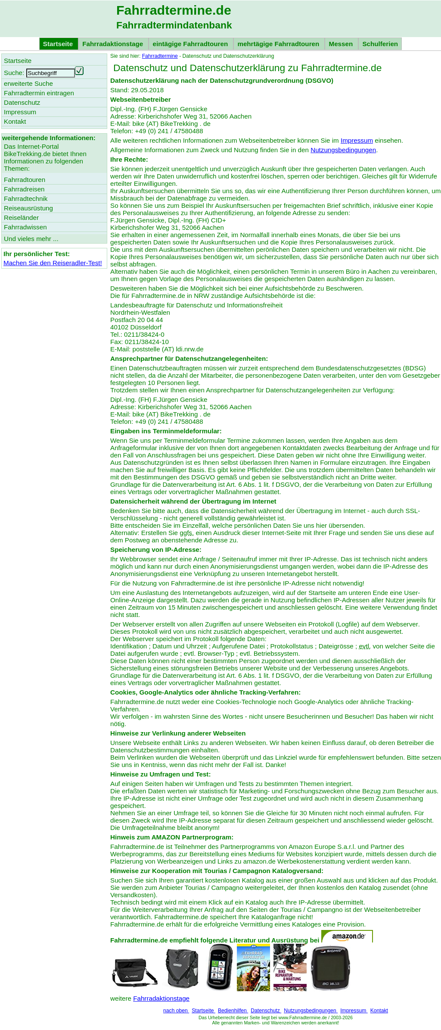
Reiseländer (21, 217)
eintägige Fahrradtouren (191, 43)
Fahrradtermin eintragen (39, 93)
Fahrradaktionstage (113, 43)
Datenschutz (266, 1011)
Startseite (203, 1011)
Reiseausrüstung (28, 208)
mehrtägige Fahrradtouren (279, 43)
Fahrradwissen (25, 227)
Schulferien (380, 43)
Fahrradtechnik (25, 198)
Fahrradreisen (24, 189)
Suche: (14, 72)
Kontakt (379, 1011)
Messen (341, 43)
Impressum (357, 140)
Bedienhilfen (233, 1011)
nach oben (176, 1011)
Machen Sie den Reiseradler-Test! (52, 262)
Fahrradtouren (24, 179)
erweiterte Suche (28, 83)
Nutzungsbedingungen (343, 149)
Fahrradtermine (160, 56)
